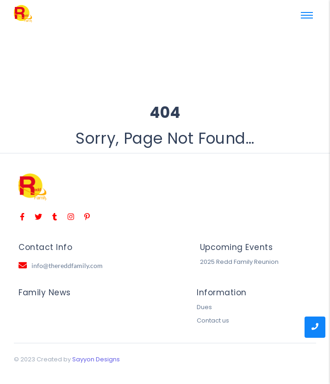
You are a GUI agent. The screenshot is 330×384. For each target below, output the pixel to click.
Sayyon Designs (96, 359)
